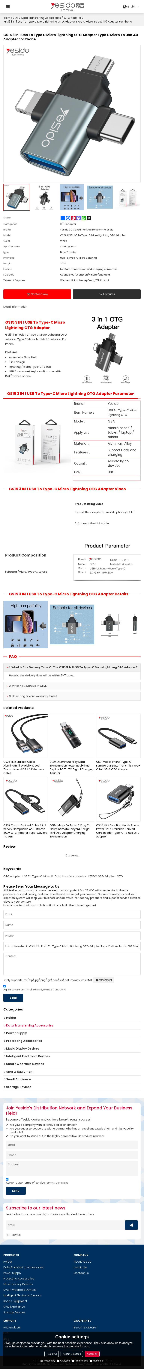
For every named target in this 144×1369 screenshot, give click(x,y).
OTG (120, 876)
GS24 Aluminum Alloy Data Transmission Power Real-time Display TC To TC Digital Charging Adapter (72, 767)
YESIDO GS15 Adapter (101, 876)
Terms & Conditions (54, 989)
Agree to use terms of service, (34, 988)
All (16, 18)
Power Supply (12, 1273)
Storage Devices (14, 1312)
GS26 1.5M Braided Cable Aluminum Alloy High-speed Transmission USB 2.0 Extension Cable (23, 767)
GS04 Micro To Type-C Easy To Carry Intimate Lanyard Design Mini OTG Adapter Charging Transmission (70, 830)
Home (8, 18)
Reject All (51, 1353)
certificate (80, 1267)
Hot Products (12, 1328)
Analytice (63, 1360)
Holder (7, 1262)
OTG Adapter (72, 18)
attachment (103, 979)
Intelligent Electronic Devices (22, 1295)
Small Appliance (14, 1307)
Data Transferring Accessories (41, 18)
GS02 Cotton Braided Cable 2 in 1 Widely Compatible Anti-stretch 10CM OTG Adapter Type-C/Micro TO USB (25, 830)
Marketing (97, 1360)
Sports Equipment (15, 1301)
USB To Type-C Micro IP (37, 876)
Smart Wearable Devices (19, 1290)
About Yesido (82, 1262)
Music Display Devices (18, 1284)
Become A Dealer (85, 1328)
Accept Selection (72, 1353)
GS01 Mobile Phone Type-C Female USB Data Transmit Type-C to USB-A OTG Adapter (118, 765)
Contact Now (39, 294)
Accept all (92, 1353)
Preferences (80, 1360)
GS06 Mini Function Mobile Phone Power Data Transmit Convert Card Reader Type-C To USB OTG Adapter (118, 830)
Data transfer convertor (70, 876)
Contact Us (81, 1273)
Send (13, 998)
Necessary (47, 1360)
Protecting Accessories (18, 1279)
